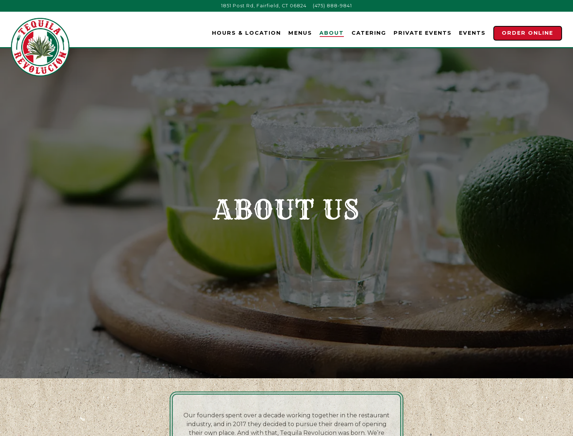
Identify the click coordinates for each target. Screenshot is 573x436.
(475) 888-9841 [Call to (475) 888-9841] (332, 5)
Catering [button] (369, 33)
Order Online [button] (527, 33)
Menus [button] (300, 33)
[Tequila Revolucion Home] (40, 47)
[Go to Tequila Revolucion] (264, 5)
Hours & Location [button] (246, 33)
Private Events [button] (423, 33)
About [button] (331, 33)
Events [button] (472, 33)
